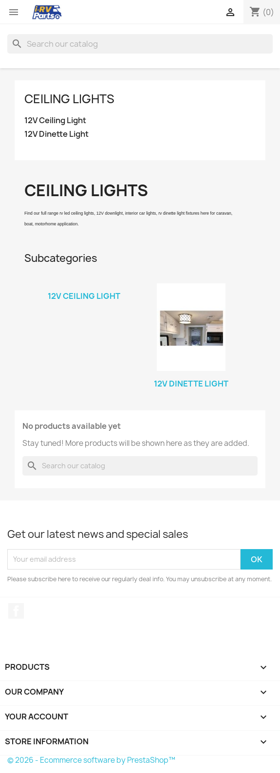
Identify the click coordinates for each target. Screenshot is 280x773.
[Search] (140, 44)
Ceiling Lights (69, 99)
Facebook (16, 611)
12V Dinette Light (56, 134)
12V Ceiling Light (55, 120)
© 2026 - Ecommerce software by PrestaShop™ (91, 760)
